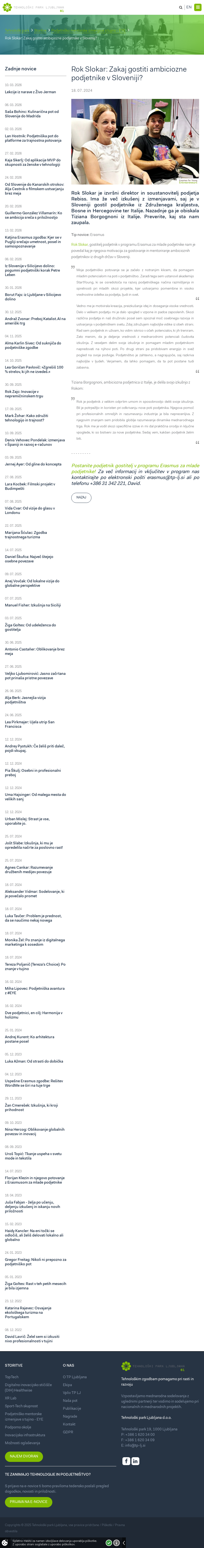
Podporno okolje (18, 1427)
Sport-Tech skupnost (21, 1406)
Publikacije (72, 1409)
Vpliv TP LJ (72, 1393)
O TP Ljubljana (75, 1377)
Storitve (40, 31)
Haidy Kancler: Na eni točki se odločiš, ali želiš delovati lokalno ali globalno (34, 1235)
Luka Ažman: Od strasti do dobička (34, 1062)
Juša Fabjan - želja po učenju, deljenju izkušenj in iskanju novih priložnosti (32, 1207)
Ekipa (67, 1385)
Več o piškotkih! (116, 1543)
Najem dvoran (24, 1456)
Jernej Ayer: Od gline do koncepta (33, 464)
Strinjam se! (109, 1543)
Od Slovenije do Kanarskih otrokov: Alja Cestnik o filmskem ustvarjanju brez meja (34, 189)
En (189, 7)
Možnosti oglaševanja (22, 1443)
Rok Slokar (79, 245)
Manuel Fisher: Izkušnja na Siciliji (33, 605)
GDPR (68, 1432)
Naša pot (70, 1401)
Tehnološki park (17, 31)
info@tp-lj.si (135, 1446)
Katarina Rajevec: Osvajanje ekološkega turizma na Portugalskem (28, 1313)
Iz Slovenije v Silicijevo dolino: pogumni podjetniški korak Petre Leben (32, 270)
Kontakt (69, 1424)
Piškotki (107, 1525)
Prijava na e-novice (28, 1502)
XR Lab (10, 1398)
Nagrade (70, 1417)
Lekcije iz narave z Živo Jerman (30, 92)
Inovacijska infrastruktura (25, 1435)
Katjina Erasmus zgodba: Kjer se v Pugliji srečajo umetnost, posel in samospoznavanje (33, 242)
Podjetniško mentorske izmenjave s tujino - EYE (88, 31)
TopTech (11, 1377)
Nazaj (81, 497)
